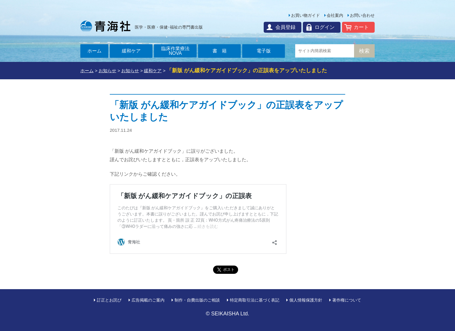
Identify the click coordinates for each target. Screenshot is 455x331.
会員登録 (285, 27)
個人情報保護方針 (305, 300)
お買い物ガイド (305, 15)
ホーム (94, 50)
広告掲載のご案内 (148, 300)
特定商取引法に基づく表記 (254, 300)
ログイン (325, 27)
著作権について (346, 300)
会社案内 (335, 15)
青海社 (105, 26)
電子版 (264, 50)
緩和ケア (131, 50)
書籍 (221, 50)
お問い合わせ (362, 15)
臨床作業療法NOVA (175, 51)
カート (361, 27)
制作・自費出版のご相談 (197, 300)
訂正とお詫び (109, 300)
